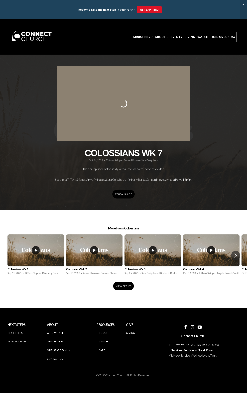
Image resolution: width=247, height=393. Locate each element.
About (161, 36)
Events (176, 36)
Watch (202, 36)
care (102, 350)
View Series (123, 286)
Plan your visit (18, 341)
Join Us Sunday (224, 36)
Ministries (143, 36)
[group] (35, 255)
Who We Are (55, 332)
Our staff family (58, 350)
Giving (189, 36)
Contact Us (55, 358)
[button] (235, 255)
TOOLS (103, 332)
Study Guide (123, 194)
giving (130, 332)
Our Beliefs (55, 341)
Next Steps (15, 332)
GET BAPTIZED (149, 9)
